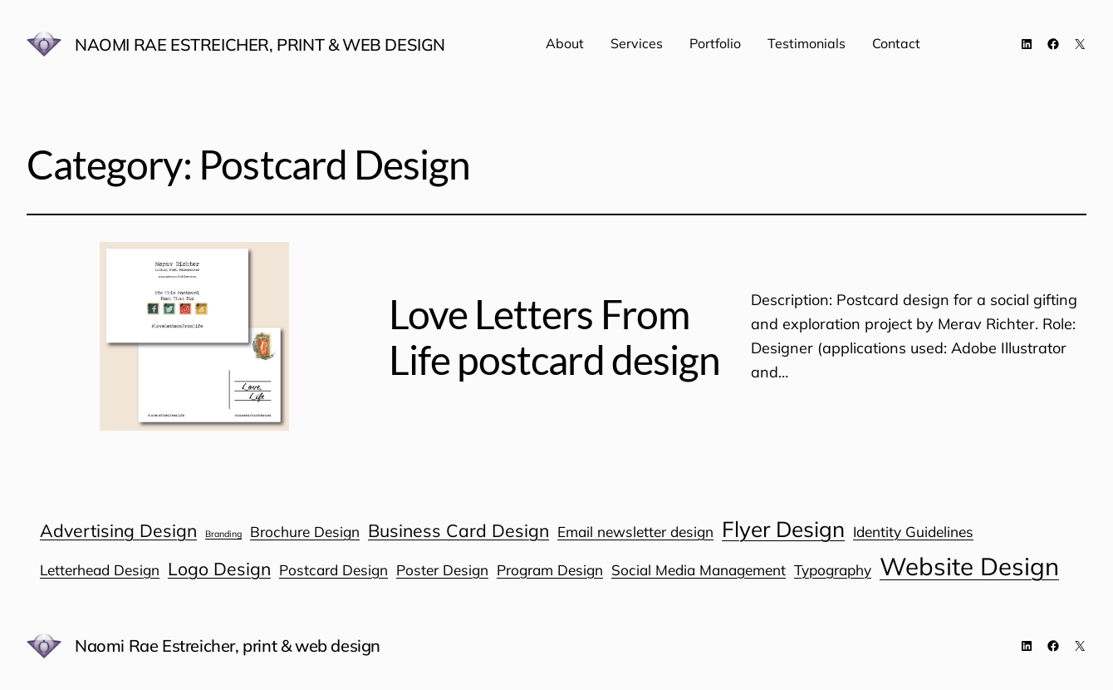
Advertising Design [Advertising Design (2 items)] (118, 530)
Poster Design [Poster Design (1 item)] (442, 570)
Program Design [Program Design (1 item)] (550, 570)
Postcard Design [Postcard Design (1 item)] (333, 570)
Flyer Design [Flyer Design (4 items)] (783, 529)
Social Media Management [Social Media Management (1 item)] (698, 570)
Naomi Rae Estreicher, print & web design (260, 44)
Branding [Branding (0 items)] (223, 534)
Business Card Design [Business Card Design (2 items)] (458, 530)
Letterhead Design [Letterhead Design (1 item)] (99, 570)
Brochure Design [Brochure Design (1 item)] (305, 531)
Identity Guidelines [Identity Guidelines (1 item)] (913, 531)
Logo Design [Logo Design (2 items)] (219, 568)
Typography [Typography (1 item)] (832, 570)
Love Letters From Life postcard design (554, 336)
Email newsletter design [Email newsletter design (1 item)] (635, 531)
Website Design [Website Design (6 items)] (969, 566)
